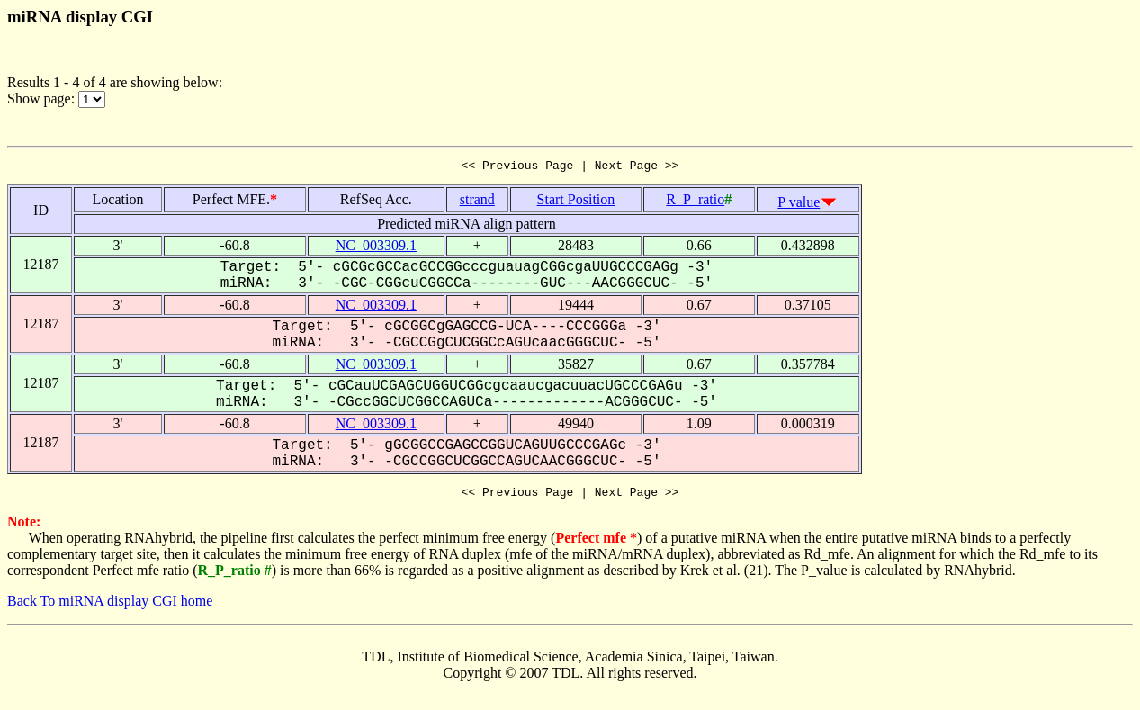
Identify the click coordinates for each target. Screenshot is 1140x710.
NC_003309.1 (376, 248)
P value (798, 204)
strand (477, 202)
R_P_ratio (695, 202)
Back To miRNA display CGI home (109, 606)
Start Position (576, 202)
